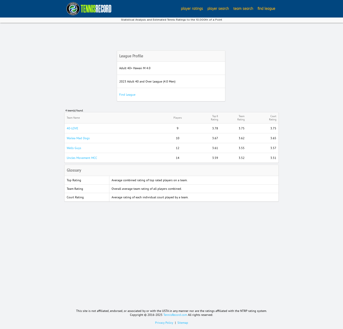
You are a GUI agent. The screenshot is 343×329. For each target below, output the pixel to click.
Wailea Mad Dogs (78, 138)
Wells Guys (74, 148)
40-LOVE (72, 128)
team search (243, 9)
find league (266, 9)
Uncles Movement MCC (82, 158)
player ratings (192, 9)
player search (218, 9)
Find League (127, 95)
